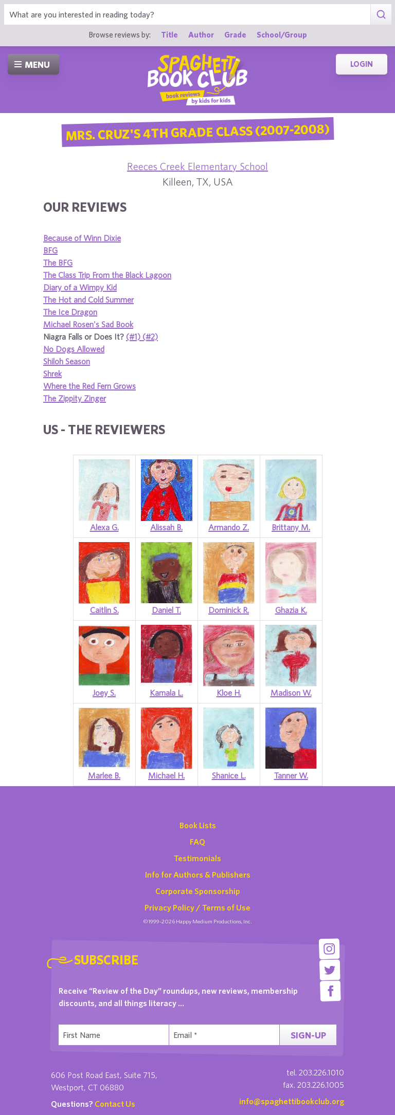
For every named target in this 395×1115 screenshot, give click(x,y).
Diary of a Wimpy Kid (80, 287)
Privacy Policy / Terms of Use (197, 907)
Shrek (52, 373)
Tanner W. (291, 775)
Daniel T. (166, 610)
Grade (235, 34)
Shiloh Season (66, 361)
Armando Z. (228, 527)
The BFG (58, 262)
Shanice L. (229, 775)
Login (361, 64)
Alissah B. (166, 527)
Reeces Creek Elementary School (197, 166)
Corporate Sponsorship (197, 891)
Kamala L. (166, 692)
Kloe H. (229, 692)
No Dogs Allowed (73, 349)
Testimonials (197, 858)
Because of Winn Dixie (82, 238)
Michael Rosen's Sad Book (88, 324)
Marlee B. (104, 775)
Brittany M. (291, 527)
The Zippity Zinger (74, 398)
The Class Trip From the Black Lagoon (107, 275)
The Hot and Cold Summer (88, 299)
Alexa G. (104, 527)
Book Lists (197, 825)
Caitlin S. (104, 610)
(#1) (134, 336)
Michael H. (166, 775)
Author (201, 34)
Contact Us (115, 1103)
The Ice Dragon (70, 312)
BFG (50, 250)
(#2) (150, 336)
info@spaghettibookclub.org (291, 1101)
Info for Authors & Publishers (197, 874)
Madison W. (291, 692)
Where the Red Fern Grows (89, 386)
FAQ (197, 841)
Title (169, 34)
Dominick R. (228, 610)
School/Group (282, 34)
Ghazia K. (291, 610)
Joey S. (104, 692)
